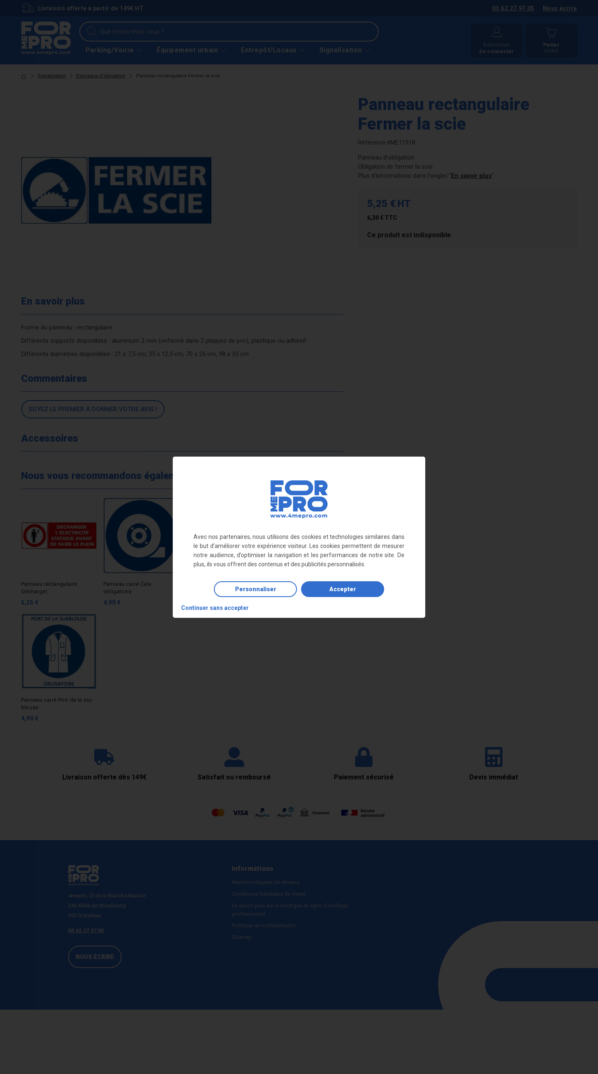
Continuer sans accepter (215, 608)
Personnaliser (255, 589)
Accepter (342, 589)
